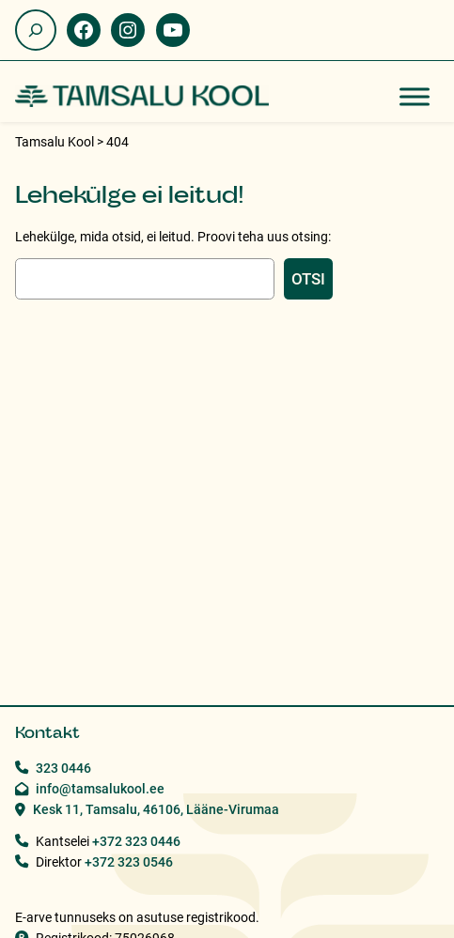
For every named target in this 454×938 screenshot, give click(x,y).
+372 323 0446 (136, 841)
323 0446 (63, 768)
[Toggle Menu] (414, 96)
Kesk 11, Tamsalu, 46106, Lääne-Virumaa (156, 809)
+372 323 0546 (129, 861)
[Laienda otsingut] (35, 30)
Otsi (308, 278)
